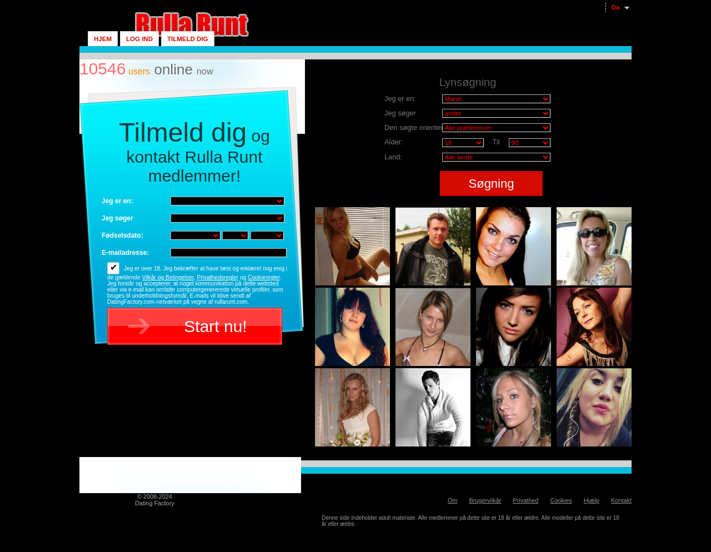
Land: (393, 157)
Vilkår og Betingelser (168, 277)
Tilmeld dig (187, 39)
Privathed (525, 500)
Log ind (139, 39)
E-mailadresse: (125, 253)
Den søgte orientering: (419, 127)
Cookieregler (263, 277)
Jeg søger (117, 218)
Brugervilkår (485, 500)
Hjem (103, 39)
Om (453, 500)
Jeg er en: (117, 201)
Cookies (561, 500)
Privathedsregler (217, 277)
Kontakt (621, 500)
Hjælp (591, 500)
